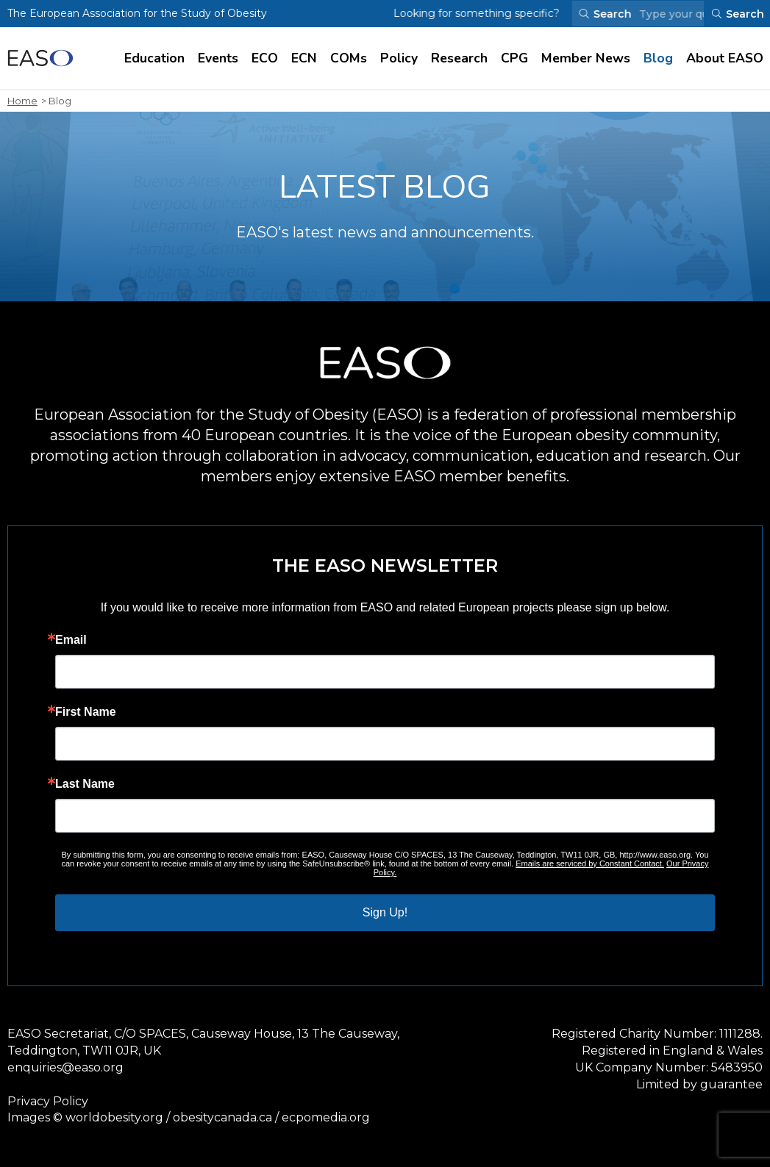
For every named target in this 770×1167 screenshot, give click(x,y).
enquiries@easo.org (65, 1067)
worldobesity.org (114, 1117)
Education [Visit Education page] (154, 58)
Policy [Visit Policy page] (399, 58)
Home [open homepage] (22, 101)
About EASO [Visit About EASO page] (724, 58)
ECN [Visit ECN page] (304, 58)
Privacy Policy (47, 1101)
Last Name (85, 784)
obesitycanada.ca (222, 1117)
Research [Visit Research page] (459, 58)
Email (71, 640)
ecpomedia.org (326, 1117)
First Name (85, 712)
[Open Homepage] (40, 58)
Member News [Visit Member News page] (585, 58)
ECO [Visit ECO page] (265, 58)
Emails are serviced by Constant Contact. (590, 863)
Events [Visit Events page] (218, 58)
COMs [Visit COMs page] (348, 58)
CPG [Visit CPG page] (514, 58)
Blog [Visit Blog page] (658, 58)
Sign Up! (385, 912)
